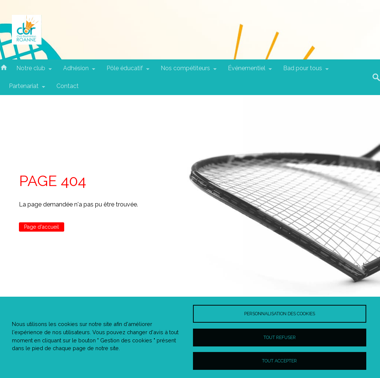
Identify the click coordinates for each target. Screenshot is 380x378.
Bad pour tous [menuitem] (302, 71)
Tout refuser (279, 337)
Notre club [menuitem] (30, 71)
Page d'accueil (41, 227)
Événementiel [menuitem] (246, 71)
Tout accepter (279, 361)
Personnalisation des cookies (279, 313)
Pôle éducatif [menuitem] (125, 71)
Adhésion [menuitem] (76, 71)
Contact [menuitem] (67, 85)
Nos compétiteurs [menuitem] (185, 71)
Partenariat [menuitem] (24, 88)
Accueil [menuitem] (3, 66)
